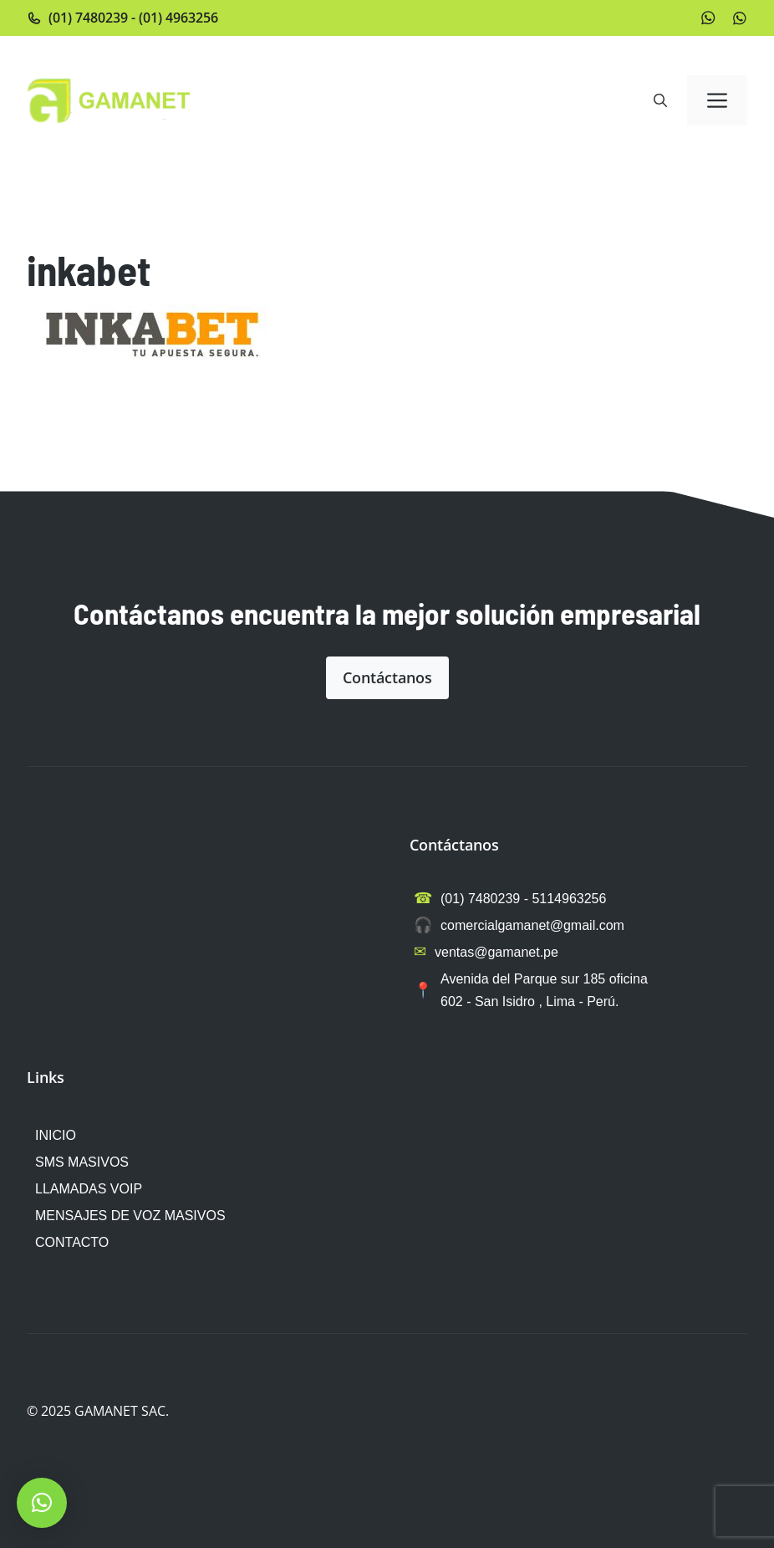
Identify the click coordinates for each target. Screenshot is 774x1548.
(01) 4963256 (178, 17)
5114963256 (569, 899)
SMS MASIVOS (82, 1162)
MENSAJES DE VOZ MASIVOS (130, 1215)
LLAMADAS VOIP (88, 1189)
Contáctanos (387, 677)
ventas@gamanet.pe (496, 952)
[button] (660, 100)
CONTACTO (72, 1242)
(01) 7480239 (88, 17)
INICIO (55, 1135)
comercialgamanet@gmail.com (532, 925)
